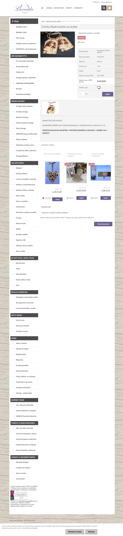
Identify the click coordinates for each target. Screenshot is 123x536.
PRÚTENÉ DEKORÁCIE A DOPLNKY (82, 130)
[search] (103, 7)
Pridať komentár (103, 224)
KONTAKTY (69, 8)
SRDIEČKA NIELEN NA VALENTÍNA (55, 130)
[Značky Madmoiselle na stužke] (57, 32)
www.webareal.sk (29, 520)
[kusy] (82, 94)
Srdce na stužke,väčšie (52, 154)
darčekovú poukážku (25, 501)
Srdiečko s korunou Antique (74, 155)
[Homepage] (42, 7)
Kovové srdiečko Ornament (98, 155)
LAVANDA (49, 8)
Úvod (43, 21)
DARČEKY (46, 133)
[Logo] (24, 8)
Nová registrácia (107, 2)
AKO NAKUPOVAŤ (59, 8)
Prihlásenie (96, 2)
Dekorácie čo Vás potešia (53, 21)
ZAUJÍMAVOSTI (78, 8)
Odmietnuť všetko (74, 531)
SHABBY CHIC (101, 130)
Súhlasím (91, 531)
